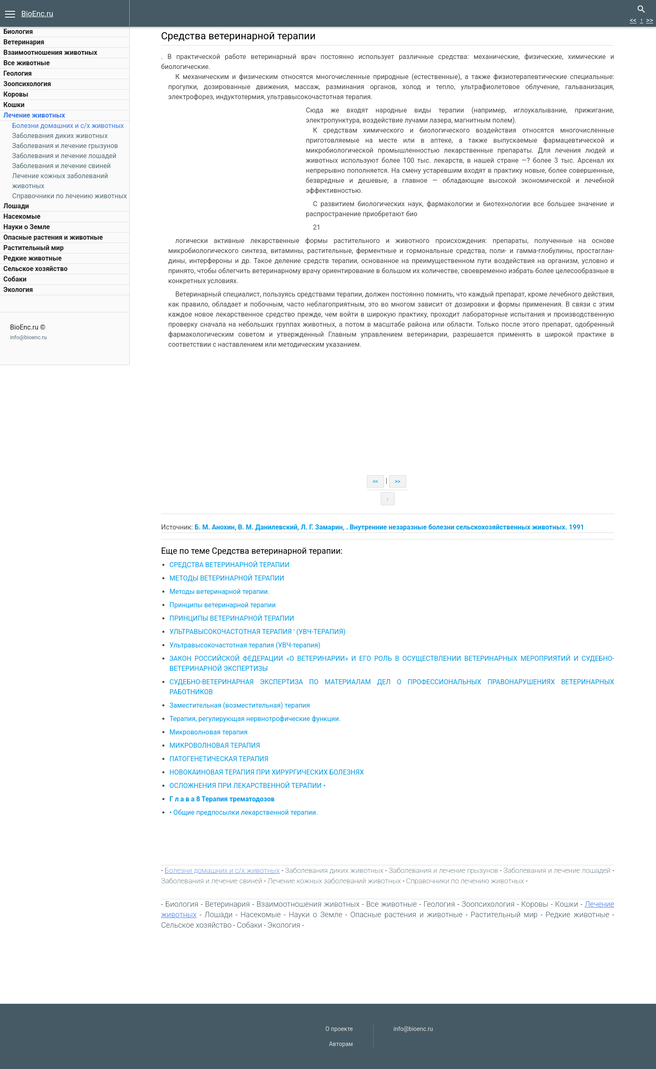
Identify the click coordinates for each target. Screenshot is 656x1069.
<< (633, 20)
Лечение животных (34, 115)
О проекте (339, 1029)
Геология (17, 73)
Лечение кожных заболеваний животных (334, 881)
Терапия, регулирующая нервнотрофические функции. (255, 719)
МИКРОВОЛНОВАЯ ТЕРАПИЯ (214, 745)
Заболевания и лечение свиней (61, 166)
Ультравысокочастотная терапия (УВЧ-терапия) (244, 645)
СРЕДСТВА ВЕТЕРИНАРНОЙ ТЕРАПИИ (229, 565)
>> (649, 20)
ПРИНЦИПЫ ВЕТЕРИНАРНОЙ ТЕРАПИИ (231, 618)
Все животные (26, 63)
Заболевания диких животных (60, 136)
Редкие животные (32, 258)
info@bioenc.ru (28, 337)
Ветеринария (23, 42)
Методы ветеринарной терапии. (219, 592)
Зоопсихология (27, 84)
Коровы (15, 94)
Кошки (13, 105)
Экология (18, 290)
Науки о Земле (26, 227)
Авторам (341, 1044)
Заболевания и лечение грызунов (65, 146)
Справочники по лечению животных (69, 196)
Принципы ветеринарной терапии (222, 605)
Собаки (14, 279)
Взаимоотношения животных (50, 52)
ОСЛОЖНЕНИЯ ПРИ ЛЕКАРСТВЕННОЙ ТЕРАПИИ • (247, 786)
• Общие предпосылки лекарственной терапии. (243, 812)
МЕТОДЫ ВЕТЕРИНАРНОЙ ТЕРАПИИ (226, 578)
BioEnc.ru (37, 13)
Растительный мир (33, 248)
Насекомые (22, 216)
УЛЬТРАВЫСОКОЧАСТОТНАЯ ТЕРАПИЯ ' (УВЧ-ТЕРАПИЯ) (257, 632)
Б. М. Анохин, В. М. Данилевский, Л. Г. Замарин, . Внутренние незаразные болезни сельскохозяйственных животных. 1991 (389, 527)
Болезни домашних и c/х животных (68, 126)
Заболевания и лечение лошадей (64, 156)
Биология (18, 32)
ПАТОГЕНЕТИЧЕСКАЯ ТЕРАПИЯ (219, 759)
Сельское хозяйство (35, 269)
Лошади (16, 206)
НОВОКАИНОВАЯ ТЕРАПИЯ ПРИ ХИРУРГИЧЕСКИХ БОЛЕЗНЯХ (266, 772)
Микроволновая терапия (208, 732)
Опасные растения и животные (53, 237)
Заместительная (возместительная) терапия (239, 705)
